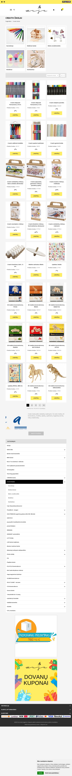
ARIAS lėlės (10, 449)
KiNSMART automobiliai (13, 534)
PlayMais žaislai (11, 562)
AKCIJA (8, 445)
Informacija (5, 706)
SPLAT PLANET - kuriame (13, 582)
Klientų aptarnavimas (8, 709)
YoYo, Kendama (11, 610)
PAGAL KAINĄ (10, 554)
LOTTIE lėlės (10, 538)
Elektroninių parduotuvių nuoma (32, 724)
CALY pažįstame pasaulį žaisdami (16, 465)
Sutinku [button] (40, 773)
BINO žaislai (10, 457)
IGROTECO (10, 518)
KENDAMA (9, 530)
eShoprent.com (43, 724)
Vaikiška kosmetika (12, 602)
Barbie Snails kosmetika (13, 453)
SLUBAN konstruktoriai (13, 578)
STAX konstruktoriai (12, 586)
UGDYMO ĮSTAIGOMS (12, 598)
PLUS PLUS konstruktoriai (14, 566)
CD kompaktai (10, 469)
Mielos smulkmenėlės (13, 494)
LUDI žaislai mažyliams (13, 542)
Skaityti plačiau (36, 433)
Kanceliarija (11, 486)
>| (43, 405)
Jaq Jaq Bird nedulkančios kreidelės (16, 522)
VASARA (9, 606)
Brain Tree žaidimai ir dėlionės (15, 461)
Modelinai (10, 498)
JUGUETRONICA (11, 526)
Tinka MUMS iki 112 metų (13, 594)
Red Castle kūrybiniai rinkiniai (15, 570)
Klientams (4, 713)
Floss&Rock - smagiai (12, 510)
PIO (8, 558)
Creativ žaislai (11, 482)
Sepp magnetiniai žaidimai (14, 574)
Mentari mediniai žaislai (13, 546)
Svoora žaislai (10, 590)
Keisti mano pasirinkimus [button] (52, 773)
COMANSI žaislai (11, 477)
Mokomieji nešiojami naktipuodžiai (16, 550)
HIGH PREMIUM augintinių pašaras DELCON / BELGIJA (21, 514)
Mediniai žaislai (12, 490)
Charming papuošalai (12, 474)
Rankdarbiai (11, 502)
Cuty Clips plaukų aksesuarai (14, 506)
